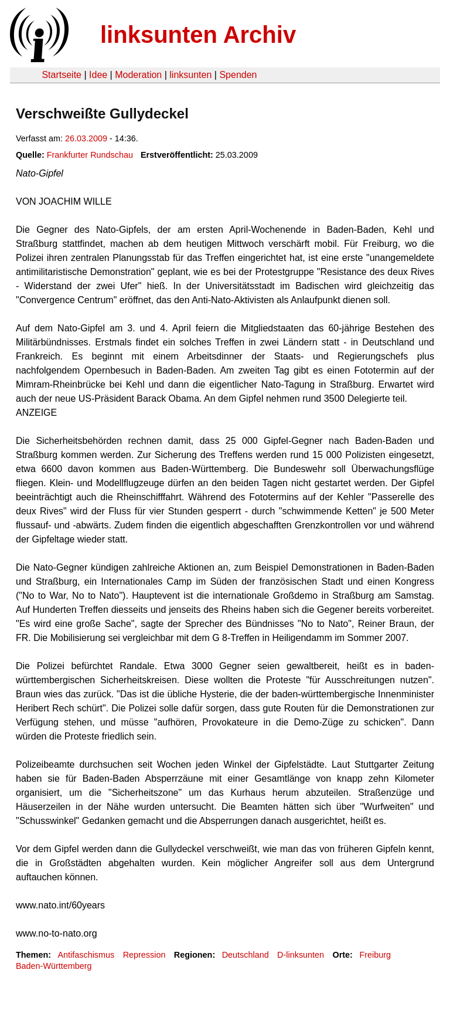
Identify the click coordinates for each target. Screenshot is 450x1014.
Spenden (238, 75)
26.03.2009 (86, 138)
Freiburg (375, 954)
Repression (144, 954)
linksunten (190, 75)
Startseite (61, 75)
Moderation (138, 75)
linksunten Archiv (198, 35)
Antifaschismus (85, 954)
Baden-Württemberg (54, 966)
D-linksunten (300, 954)
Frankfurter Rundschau (90, 155)
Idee (98, 75)
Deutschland (245, 954)
